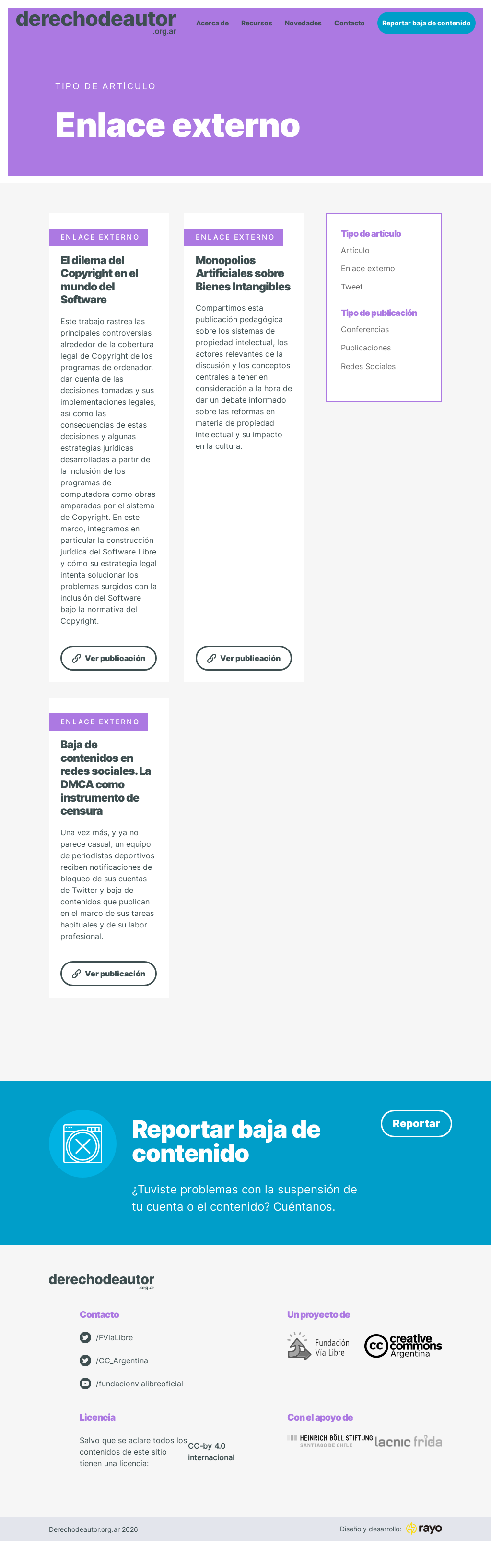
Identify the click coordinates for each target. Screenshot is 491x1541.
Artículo (355, 250)
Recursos (256, 23)
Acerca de (212, 23)
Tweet (352, 286)
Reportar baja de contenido (426, 23)
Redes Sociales (368, 366)
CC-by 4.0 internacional (211, 1451)
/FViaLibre (106, 1337)
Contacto (349, 23)
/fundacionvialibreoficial (131, 1383)
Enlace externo (368, 268)
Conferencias (365, 329)
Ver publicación (108, 658)
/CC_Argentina (114, 1360)
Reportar (416, 1123)
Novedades (303, 23)
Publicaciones (366, 347)
